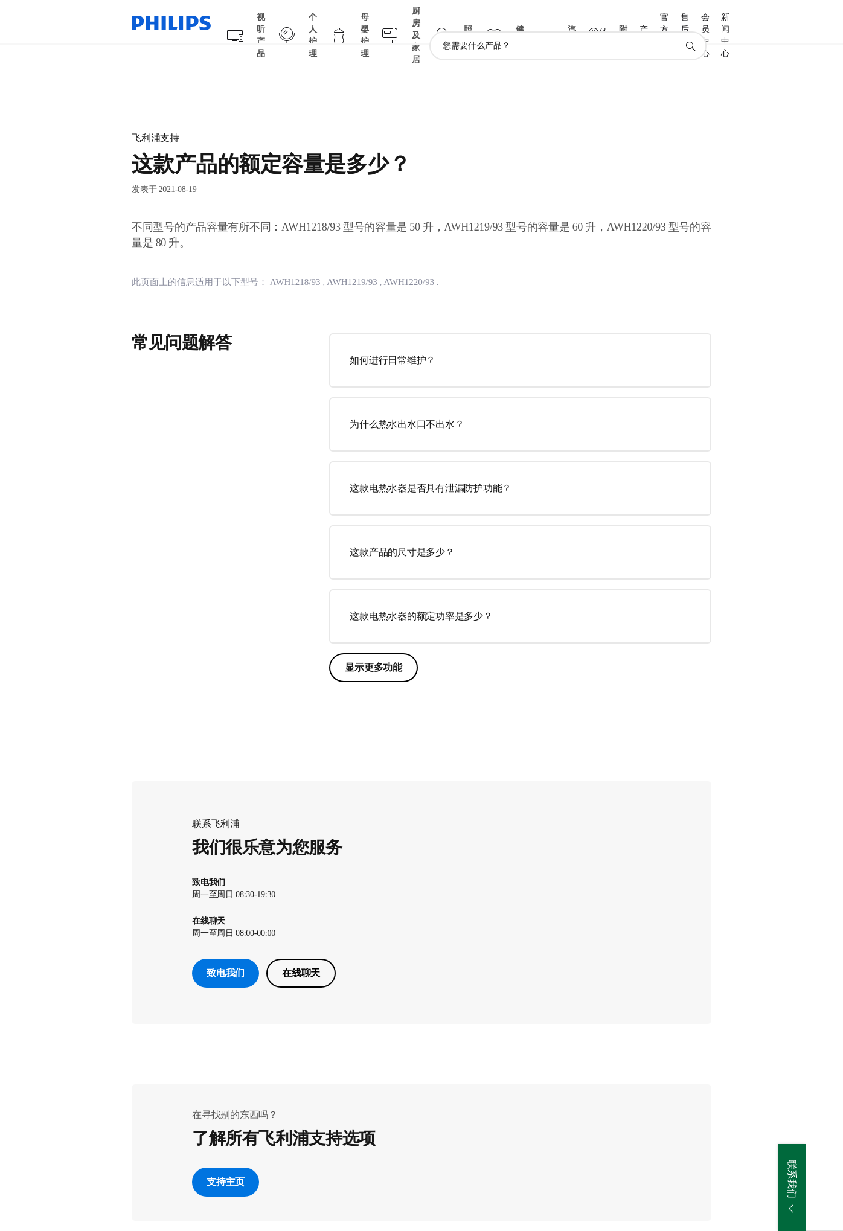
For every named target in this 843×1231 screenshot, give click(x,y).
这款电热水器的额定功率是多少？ (421, 592)
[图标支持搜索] (690, 23)
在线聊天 (301, 949)
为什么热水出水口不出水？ (407, 400)
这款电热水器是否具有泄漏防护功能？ (430, 464)
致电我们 (226, 949)
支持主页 (226, 1158)
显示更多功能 (373, 644)
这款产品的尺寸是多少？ (402, 528)
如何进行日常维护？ (392, 336)
